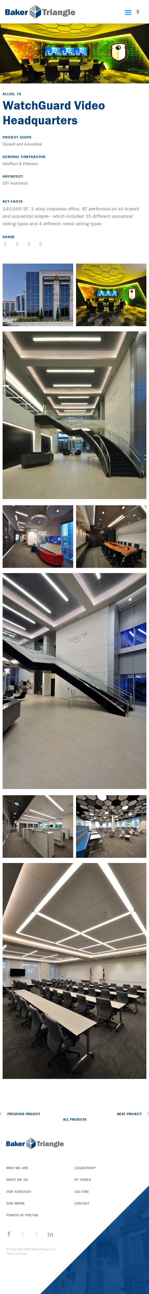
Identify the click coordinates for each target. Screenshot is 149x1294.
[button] (138, 12)
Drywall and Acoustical (22, 144)
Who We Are (17, 1167)
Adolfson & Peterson (20, 163)
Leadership (84, 1167)
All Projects (75, 1119)
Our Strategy (18, 1191)
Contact (81, 1203)
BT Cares (82, 1179)
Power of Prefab (22, 1215)
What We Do (17, 1179)
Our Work (15, 1203)
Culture (81, 1191)
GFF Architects (15, 183)
